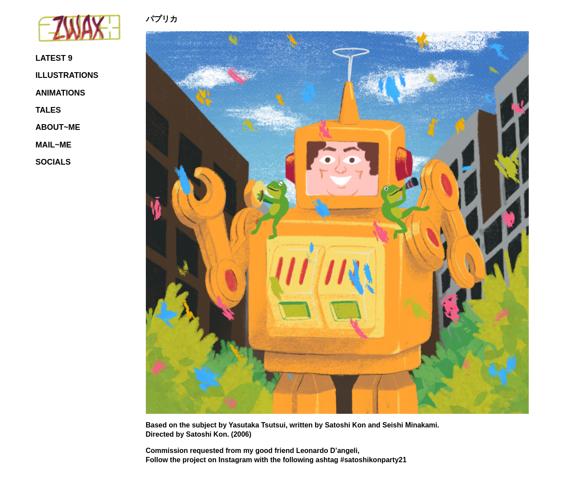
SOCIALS (53, 162)
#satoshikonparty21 (373, 460)
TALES (48, 110)
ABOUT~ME (58, 127)
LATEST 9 (54, 58)
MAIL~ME (54, 144)
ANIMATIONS (60, 92)
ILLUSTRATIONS (67, 75)
